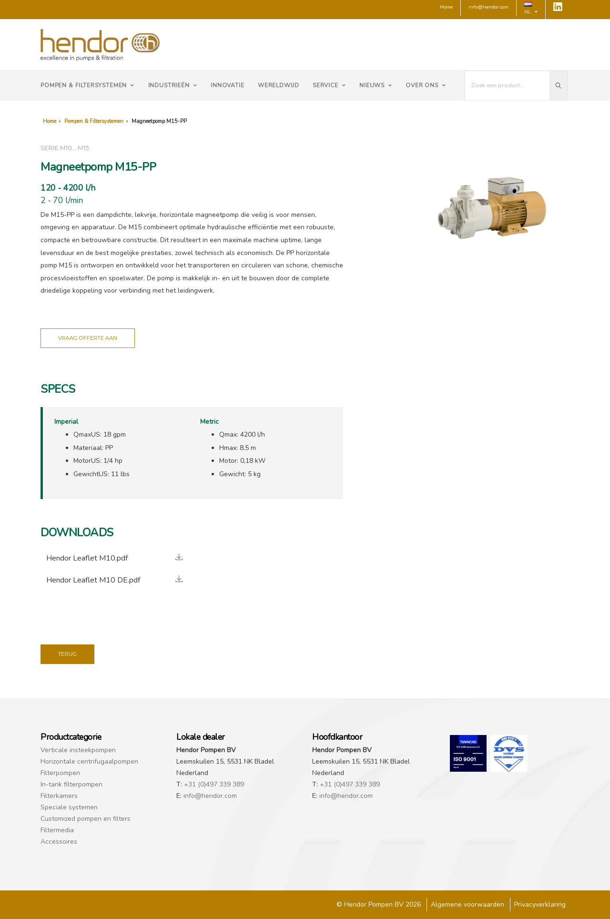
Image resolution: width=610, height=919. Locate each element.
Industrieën (172, 85)
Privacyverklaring (540, 904)
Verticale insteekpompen (78, 750)
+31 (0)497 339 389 (214, 784)
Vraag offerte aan (87, 338)
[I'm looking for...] (507, 85)
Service (329, 85)
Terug (67, 654)
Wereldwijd (278, 85)
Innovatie (227, 85)
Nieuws (375, 85)
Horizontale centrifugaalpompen (89, 761)
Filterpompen (60, 772)
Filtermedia (57, 830)
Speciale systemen (69, 807)
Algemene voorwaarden (467, 904)
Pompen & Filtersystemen (87, 85)
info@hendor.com (210, 795)
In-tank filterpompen (71, 784)
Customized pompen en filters (86, 818)
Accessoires (59, 841)
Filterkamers (59, 795)
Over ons (426, 85)
